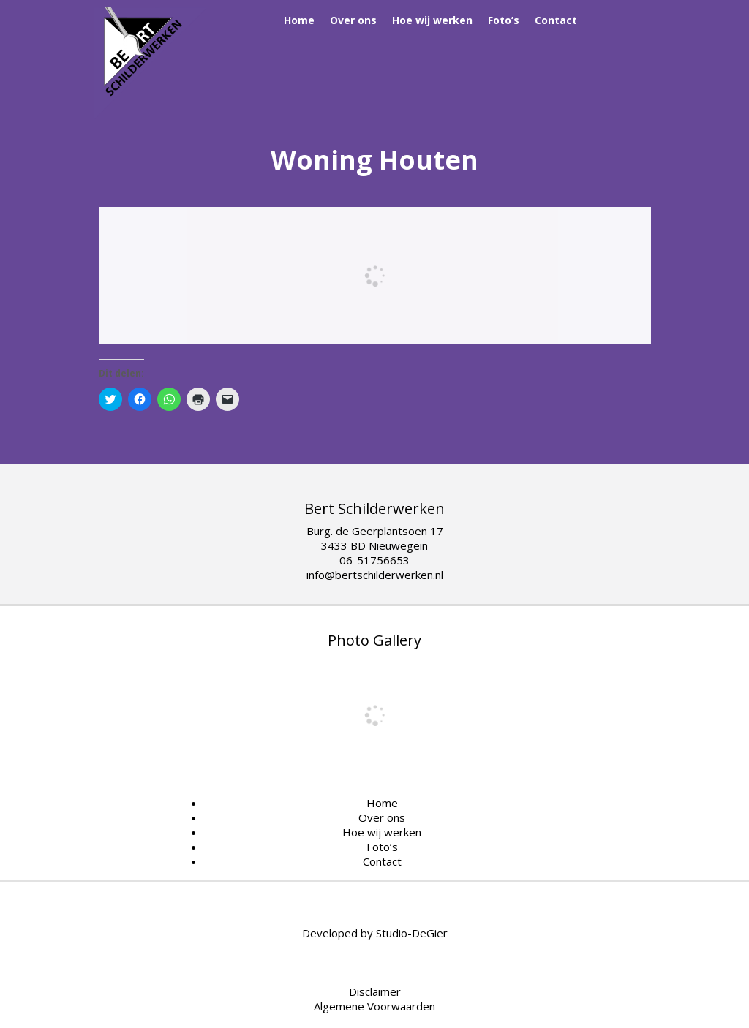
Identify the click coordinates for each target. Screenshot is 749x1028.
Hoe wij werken (432, 20)
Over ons (353, 20)
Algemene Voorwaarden (374, 1006)
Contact (556, 20)
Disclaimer (375, 991)
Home (299, 20)
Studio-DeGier (412, 933)
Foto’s (503, 20)
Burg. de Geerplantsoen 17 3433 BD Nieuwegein (374, 538)
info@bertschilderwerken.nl (374, 574)
